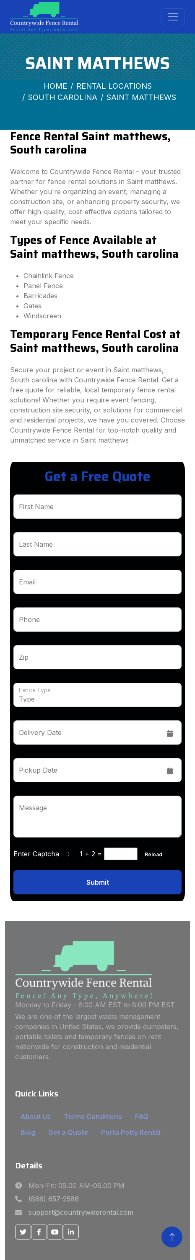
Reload (151, 854)
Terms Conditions (93, 1116)
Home (55, 86)
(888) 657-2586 (54, 1199)
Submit (97, 882)
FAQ (141, 1116)
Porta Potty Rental (131, 1132)
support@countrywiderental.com (81, 1212)
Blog (28, 1132)
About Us (36, 1116)
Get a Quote (68, 1132)
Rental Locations (114, 86)
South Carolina (62, 97)
